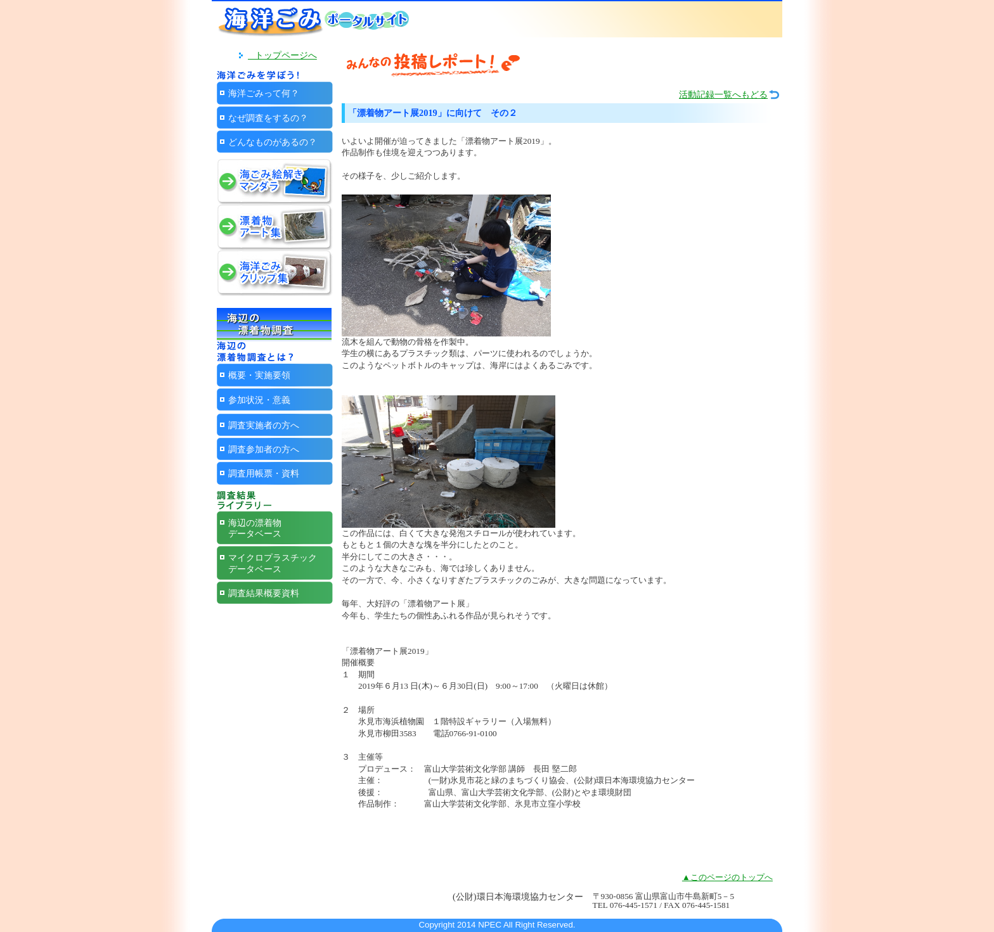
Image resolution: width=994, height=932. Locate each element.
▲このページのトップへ (727, 877)
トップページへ (282, 55)
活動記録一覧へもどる (723, 94)
